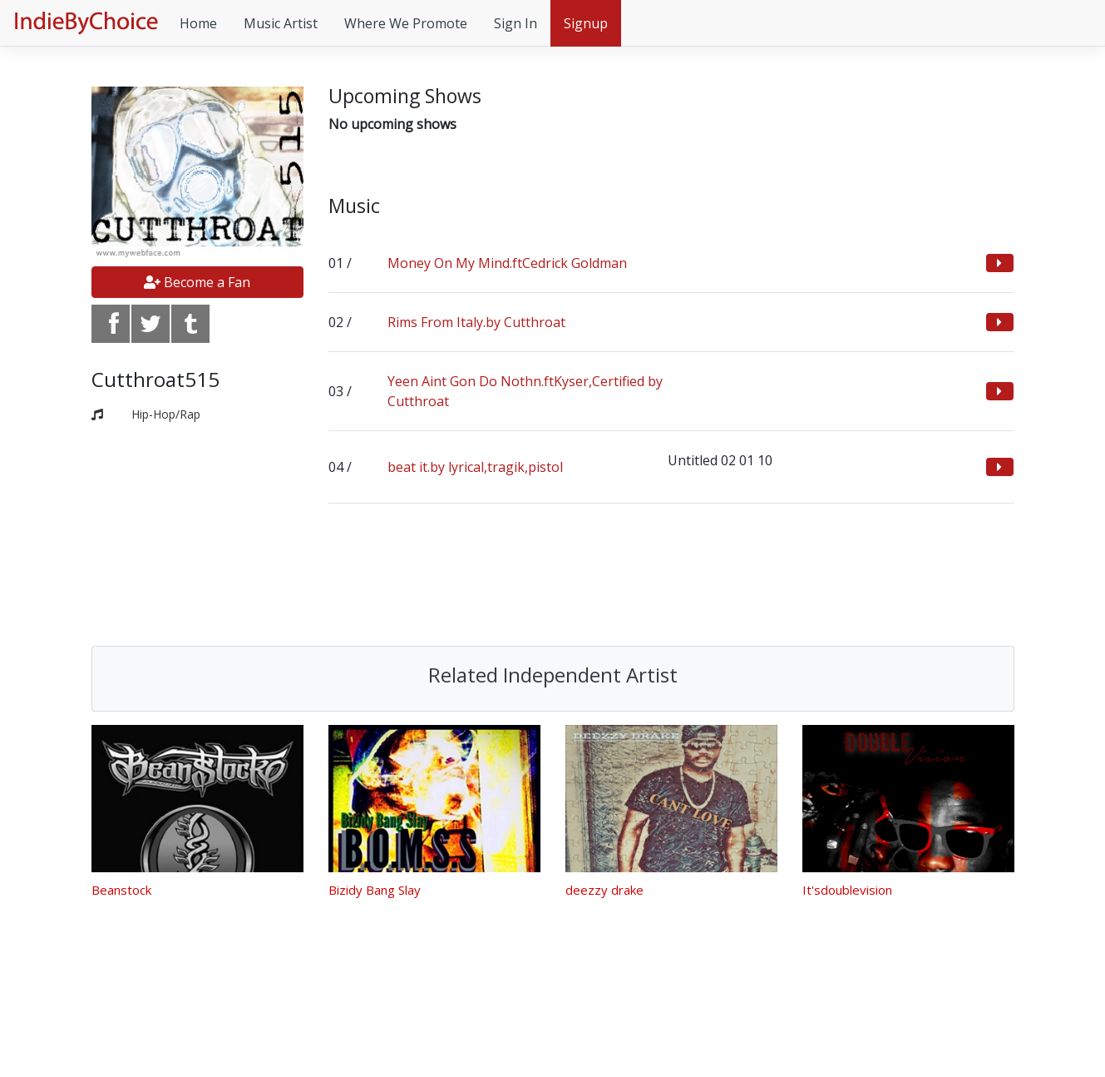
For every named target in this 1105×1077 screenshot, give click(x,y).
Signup (586, 23)
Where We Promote (405, 23)
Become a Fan (197, 282)
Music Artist (281, 23)
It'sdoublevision (847, 889)
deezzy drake (604, 889)
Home (198, 23)
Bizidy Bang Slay (374, 889)
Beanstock (121, 889)
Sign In (515, 23)
